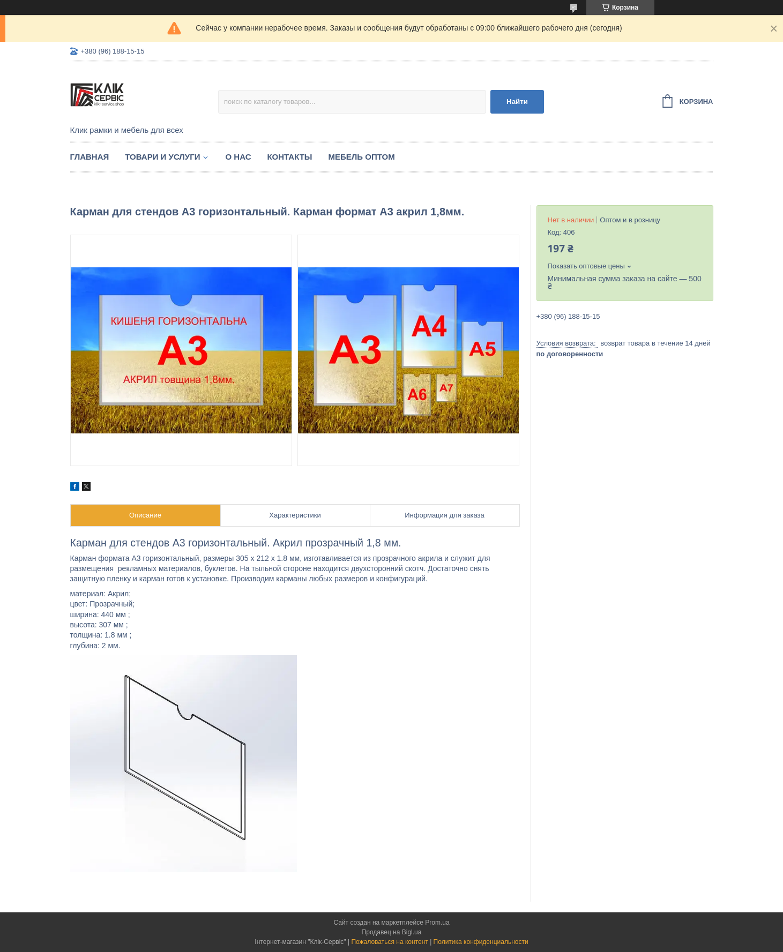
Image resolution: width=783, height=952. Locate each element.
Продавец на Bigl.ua (392, 932)
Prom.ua (437, 922)
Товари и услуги (162, 157)
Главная (89, 157)
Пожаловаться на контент (389, 942)
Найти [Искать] (517, 102)
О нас (238, 157)
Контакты (289, 157)
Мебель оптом (362, 157)
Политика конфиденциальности (481, 942)
